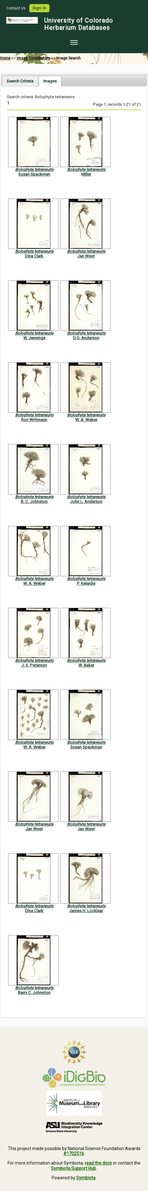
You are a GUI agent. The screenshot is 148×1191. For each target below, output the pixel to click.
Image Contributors (33, 58)
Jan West (86, 256)
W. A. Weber (86, 419)
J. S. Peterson (34, 665)
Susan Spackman (34, 174)
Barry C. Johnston (34, 992)
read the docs (98, 1163)
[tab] (20, 81)
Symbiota (85, 1177)
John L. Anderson (86, 501)
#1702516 (73, 1153)
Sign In (39, 8)
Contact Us (16, 8)
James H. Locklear (86, 910)
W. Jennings (34, 338)
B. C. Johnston (34, 501)
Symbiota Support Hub (73, 1168)
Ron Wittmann (34, 419)
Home (5, 58)
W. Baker (86, 665)
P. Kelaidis (86, 583)
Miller (86, 174)
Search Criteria (20, 81)
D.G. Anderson (86, 338)
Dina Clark (34, 256)
